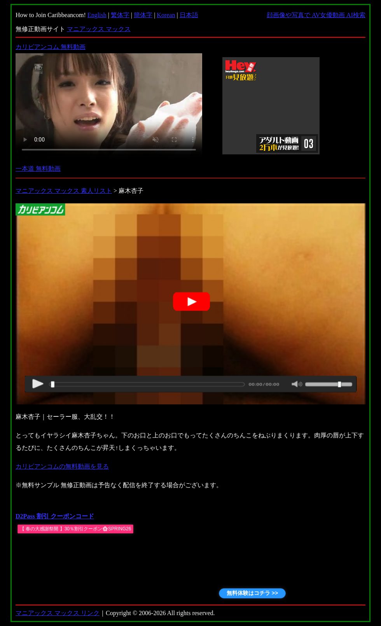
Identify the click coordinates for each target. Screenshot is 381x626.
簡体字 (143, 15)
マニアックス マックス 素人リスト (64, 190)
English (97, 15)
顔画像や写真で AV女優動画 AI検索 (316, 15)
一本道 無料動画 (38, 168)
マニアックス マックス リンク (58, 613)
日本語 (189, 15)
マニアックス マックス (99, 29)
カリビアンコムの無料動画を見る (62, 466)
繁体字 (120, 15)
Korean (166, 15)
